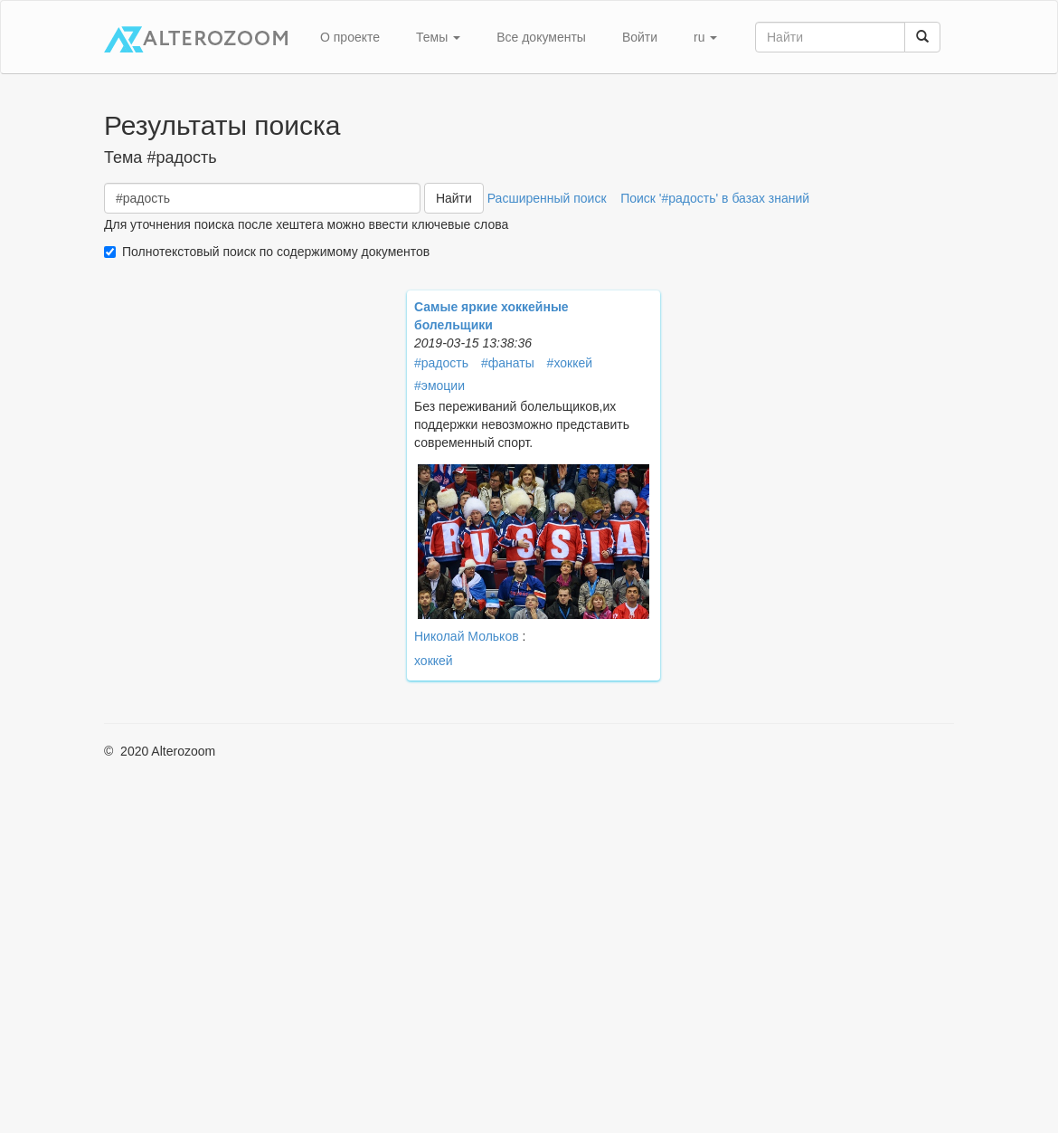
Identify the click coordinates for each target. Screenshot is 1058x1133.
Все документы (541, 37)
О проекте (350, 37)
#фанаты (507, 363)
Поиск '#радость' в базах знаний (714, 198)
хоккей (433, 660)
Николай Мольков (466, 636)
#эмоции (439, 385)
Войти (639, 37)
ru (705, 37)
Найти (454, 198)
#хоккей (569, 363)
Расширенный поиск (547, 198)
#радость (441, 363)
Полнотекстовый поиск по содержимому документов (276, 251)
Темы (438, 37)
